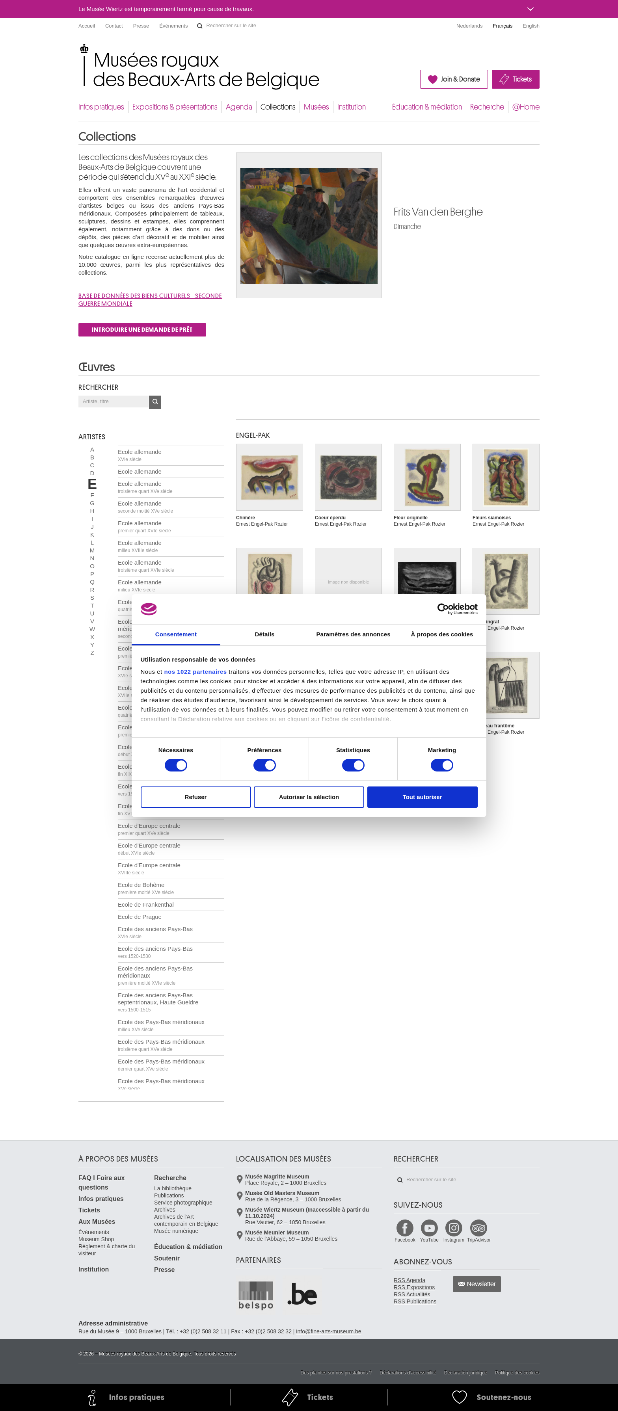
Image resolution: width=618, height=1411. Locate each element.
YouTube (429, 1240)
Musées (316, 107)
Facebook (405, 1240)
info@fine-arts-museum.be (328, 1331)
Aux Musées (96, 1221)
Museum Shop (96, 1239)
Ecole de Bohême (146, 888)
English (531, 26)
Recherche (487, 107)
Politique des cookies (517, 1373)
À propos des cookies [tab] (442, 634)
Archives (164, 1210)
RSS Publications (415, 1301)
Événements (173, 26)
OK (155, 402)
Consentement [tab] (176, 634)
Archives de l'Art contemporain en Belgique (186, 1220)
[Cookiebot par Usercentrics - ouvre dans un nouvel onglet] (443, 609)
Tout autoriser (422, 797)
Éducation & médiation (427, 107)
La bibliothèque (173, 1188)
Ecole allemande (140, 455)
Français (503, 26)
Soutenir (167, 1258)
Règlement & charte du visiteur (106, 1250)
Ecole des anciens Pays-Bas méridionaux (155, 975)
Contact (114, 26)
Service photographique (183, 1202)
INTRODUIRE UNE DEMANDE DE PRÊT (142, 330)
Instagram (453, 1240)
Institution (351, 107)
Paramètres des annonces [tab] (353, 634)
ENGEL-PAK (253, 435)
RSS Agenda (409, 1280)
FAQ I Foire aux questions (101, 1183)
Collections (278, 107)
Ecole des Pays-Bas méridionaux (161, 1025)
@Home (526, 107)
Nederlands (469, 26)
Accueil (86, 26)
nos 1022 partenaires (195, 671)
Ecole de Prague (140, 916)
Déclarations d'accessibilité (408, 1373)
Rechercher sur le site (200, 26)
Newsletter (481, 1284)
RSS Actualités (412, 1294)
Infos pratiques (101, 107)
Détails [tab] (265, 634)
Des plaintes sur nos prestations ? (336, 1373)
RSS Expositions (414, 1287)
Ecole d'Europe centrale (149, 829)
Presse (141, 26)
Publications (169, 1195)
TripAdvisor (479, 1240)
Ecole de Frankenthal (146, 904)
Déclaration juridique (465, 1373)
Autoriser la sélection (309, 797)
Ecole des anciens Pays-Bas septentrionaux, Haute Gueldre (158, 1002)
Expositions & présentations (175, 107)
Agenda (239, 107)
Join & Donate (460, 79)
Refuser (196, 797)
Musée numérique (176, 1231)
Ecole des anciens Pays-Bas (155, 932)
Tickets (522, 79)
